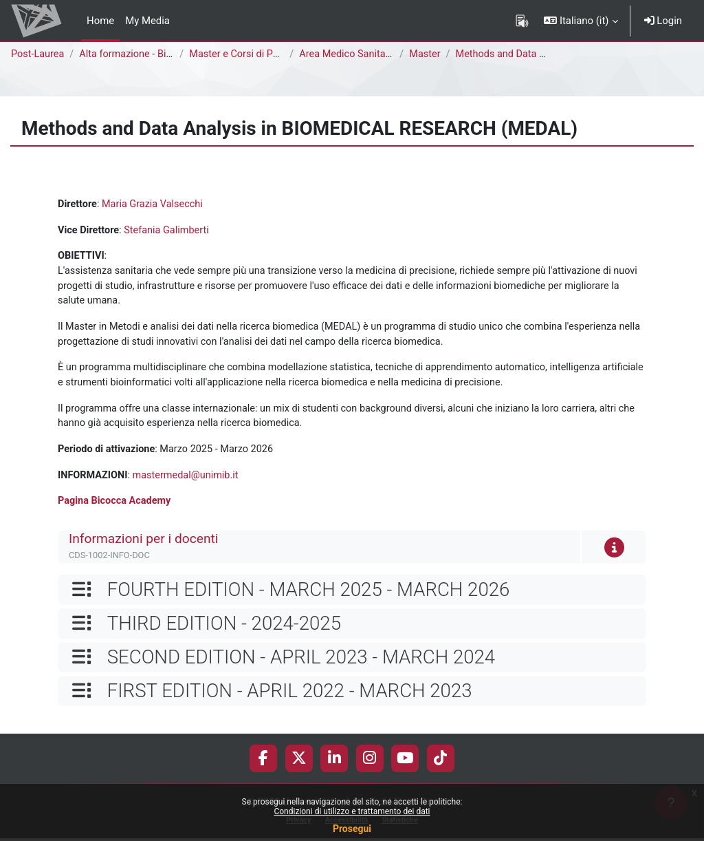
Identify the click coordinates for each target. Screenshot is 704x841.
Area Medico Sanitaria (351, 54)
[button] (580, 20)
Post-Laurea (38, 54)
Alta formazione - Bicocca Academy (162, 54)
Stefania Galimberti (169, 230)
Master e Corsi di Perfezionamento (270, 54)
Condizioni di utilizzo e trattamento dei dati (352, 811)
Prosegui (352, 828)
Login (663, 20)
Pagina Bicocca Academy (116, 508)
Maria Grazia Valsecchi (155, 204)
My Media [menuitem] (147, 20)
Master (427, 54)
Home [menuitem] (100, 20)
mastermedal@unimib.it (189, 482)
